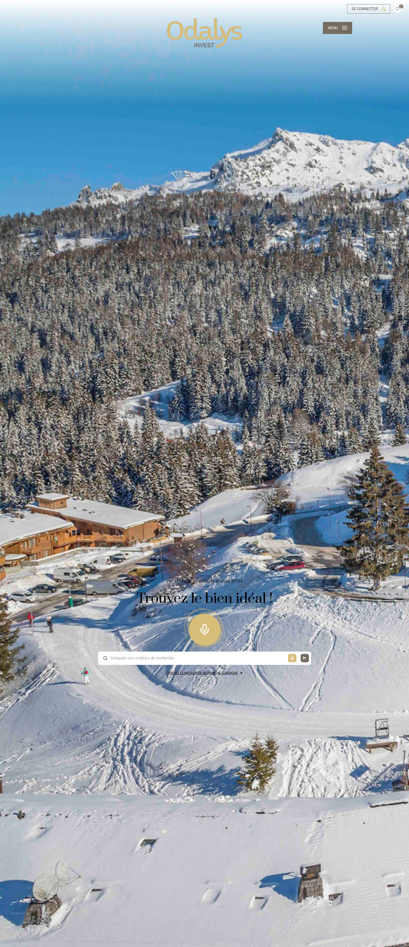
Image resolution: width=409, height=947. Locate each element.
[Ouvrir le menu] (337, 28)
